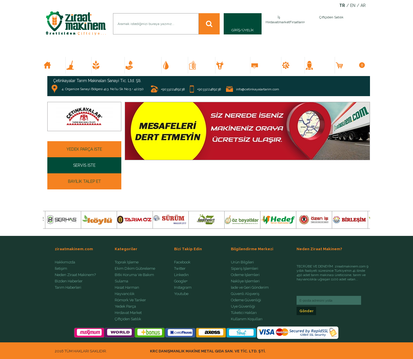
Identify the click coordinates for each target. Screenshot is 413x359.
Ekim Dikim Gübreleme (135, 269)
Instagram (183, 288)
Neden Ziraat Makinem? (75, 275)
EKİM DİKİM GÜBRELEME (110, 65)
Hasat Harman (127, 288)
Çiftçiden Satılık (128, 319)
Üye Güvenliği (243, 306)
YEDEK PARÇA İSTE (84, 149)
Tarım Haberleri (68, 288)
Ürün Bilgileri (242, 262)
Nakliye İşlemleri (245, 281)
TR (342, 5)
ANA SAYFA (57, 65)
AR (363, 5)
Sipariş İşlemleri (244, 269)
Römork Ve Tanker (130, 300)
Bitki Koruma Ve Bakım (134, 275)
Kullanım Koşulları (246, 319)
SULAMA (177, 65)
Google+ (181, 281)
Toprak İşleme (127, 262)
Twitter (180, 269)
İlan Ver (303, 24)
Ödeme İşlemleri (245, 275)
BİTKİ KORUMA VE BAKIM (145, 65)
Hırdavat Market (128, 313)
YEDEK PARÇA (295, 65)
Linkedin (181, 275)
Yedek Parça (125, 306)
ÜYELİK (248, 30)
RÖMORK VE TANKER (268, 65)
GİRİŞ (235, 30)
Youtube (181, 294)
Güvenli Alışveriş (245, 294)
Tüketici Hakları (244, 313)
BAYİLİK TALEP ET (84, 181)
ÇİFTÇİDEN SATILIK (322, 65)
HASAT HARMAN (204, 65)
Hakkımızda (65, 262)
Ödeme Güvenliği (246, 300)
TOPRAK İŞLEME (80, 65)
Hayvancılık (125, 294)
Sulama (121, 281)
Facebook (182, 262)
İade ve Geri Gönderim (250, 288)
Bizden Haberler (69, 281)
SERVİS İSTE (84, 165)
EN (352, 5)
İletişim (61, 269)
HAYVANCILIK (235, 65)
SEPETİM (354, 65)
